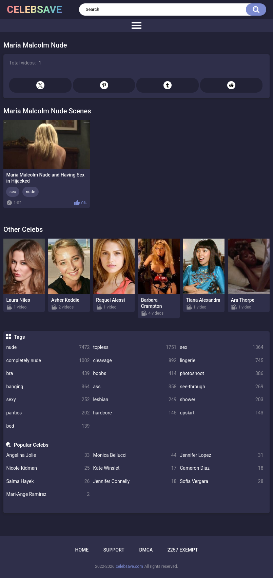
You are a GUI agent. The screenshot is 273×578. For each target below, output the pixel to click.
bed (48, 426)
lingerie (221, 360)
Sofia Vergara (221, 481)
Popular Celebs (31, 445)
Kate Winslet (134, 468)
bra (48, 373)
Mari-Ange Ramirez (48, 494)
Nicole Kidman (48, 468)
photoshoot (221, 373)
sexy (48, 400)
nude (48, 347)
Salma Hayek (48, 481)
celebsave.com (129, 566)
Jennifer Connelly (134, 481)
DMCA (146, 550)
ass (134, 387)
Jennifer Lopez (221, 455)
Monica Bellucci (134, 455)
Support (113, 550)
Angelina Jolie (48, 455)
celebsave (34, 9)
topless (134, 347)
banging (48, 387)
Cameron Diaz (221, 468)
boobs (134, 373)
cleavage (134, 360)
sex (221, 347)
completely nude (48, 360)
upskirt (221, 413)
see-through (221, 387)
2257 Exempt (183, 550)
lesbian (134, 400)
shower (221, 400)
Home (82, 550)
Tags (19, 337)
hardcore (134, 413)
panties (48, 413)
